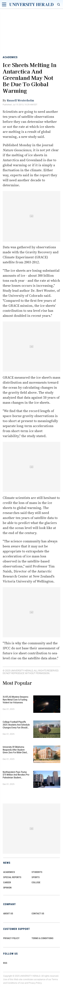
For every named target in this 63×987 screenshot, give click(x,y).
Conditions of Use (15, 983)
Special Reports (12, 877)
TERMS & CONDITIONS (42, 938)
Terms (55, 979)
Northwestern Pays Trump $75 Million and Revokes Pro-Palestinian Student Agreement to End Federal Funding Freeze (16, 775)
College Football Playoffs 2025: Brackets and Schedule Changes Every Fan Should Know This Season (16, 724)
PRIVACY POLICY (11, 938)
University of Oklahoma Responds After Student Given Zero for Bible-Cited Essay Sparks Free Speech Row (15, 750)
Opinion (7, 887)
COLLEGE (36, 882)
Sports (36, 877)
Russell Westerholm (20, 100)
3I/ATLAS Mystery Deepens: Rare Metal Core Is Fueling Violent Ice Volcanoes (16, 699)
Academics (10, 57)
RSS (5, 963)
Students (37, 872)
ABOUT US (8, 913)
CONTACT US (38, 913)
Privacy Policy (35, 983)
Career (7, 882)
